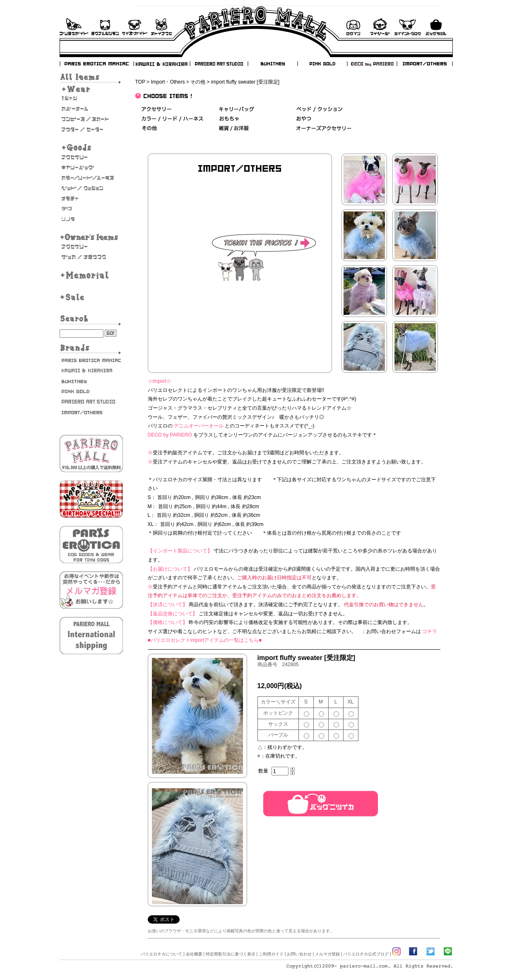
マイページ (380, 26)
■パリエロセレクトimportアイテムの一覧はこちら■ (205, 640)
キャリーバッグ (91, 168)
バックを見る (436, 26)
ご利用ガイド (74, 26)
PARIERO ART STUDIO (219, 63)
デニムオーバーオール (199, 426)
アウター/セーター (91, 129)
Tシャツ (91, 98)
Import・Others (168, 82)
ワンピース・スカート (91, 119)
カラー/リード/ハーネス (91, 178)
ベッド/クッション (91, 188)
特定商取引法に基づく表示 (230, 954)
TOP (140, 82)
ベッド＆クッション (319, 109)
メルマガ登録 (327, 954)
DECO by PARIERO (372, 63)
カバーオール (91, 109)
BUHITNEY (272, 63)
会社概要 (194, 954)
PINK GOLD (322, 63)
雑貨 (234, 128)
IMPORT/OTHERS (425, 63)
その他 (197, 82)
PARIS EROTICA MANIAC (97, 63)
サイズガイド (135, 26)
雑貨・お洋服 (91, 257)
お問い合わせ (161, 26)
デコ (91, 209)
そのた (91, 219)
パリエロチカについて (161, 954)
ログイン (353, 26)
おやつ (303, 119)
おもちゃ (91, 199)
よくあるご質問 (105, 26)
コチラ (429, 631)
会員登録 (407, 26)
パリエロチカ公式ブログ (366, 954)
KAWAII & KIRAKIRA (162, 63)
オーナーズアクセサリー (91, 247)
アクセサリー (91, 157)
